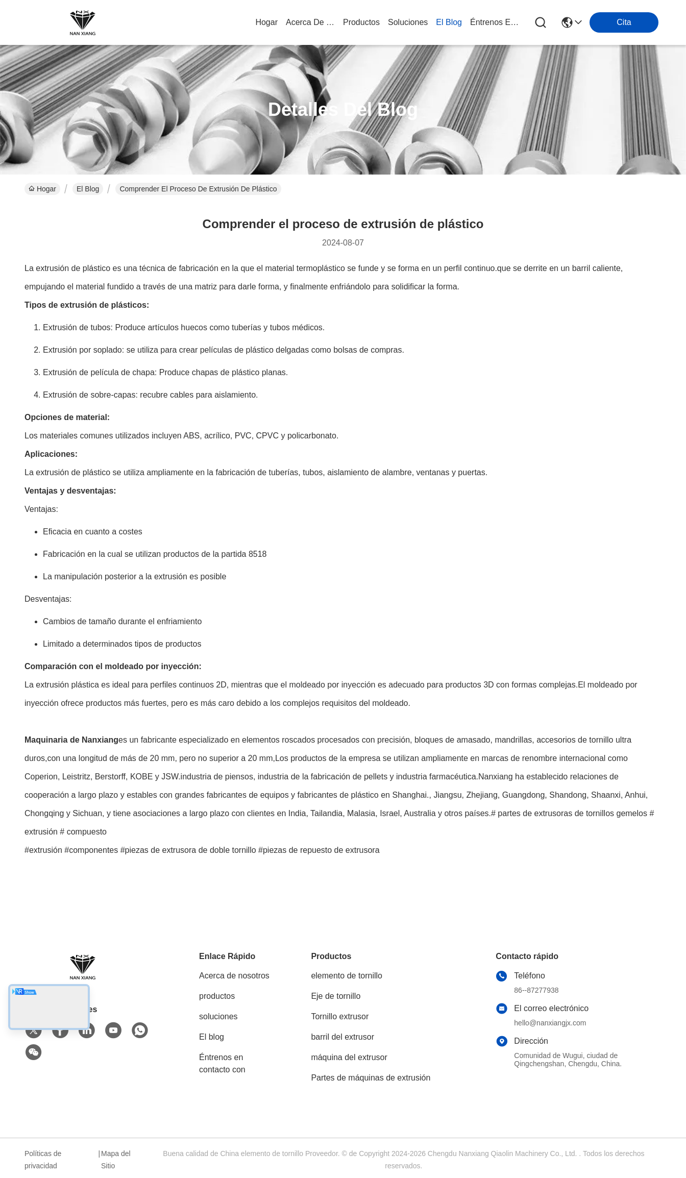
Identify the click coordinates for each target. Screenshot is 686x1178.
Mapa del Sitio (116, 1159)
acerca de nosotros (310, 22)
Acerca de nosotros (234, 975)
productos (361, 22)
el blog (449, 22)
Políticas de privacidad (42, 1159)
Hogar (266, 22)
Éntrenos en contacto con (494, 22)
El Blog (88, 189)
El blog (211, 1037)
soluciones (408, 22)
